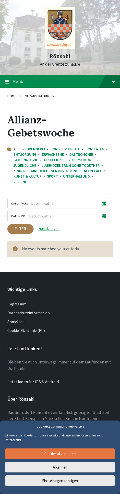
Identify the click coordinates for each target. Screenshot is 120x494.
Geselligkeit (55, 159)
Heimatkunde (84, 159)
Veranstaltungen (39, 96)
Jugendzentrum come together (71, 165)
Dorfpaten (94, 149)
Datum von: (19, 203)
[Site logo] (60, 47)
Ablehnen (60, 467)
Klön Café (93, 171)
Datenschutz (13, 440)
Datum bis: (18, 216)
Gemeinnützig (25, 159)
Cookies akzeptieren (60, 453)
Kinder (19, 171)
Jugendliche (24, 165)
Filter (20, 228)
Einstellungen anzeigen (60, 480)
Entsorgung (24, 154)
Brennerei (36, 149)
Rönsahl (60, 56)
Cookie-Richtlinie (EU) (26, 330)
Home (11, 96)
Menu (60, 81)
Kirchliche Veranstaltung (55, 171)
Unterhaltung (76, 176)
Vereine (20, 182)
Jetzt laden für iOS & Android (33, 382)
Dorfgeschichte (65, 149)
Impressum (16, 303)
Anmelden (15, 321)
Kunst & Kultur (27, 176)
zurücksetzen (49, 228)
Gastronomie (81, 154)
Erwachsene (53, 154)
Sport (52, 176)
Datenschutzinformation (28, 312)
